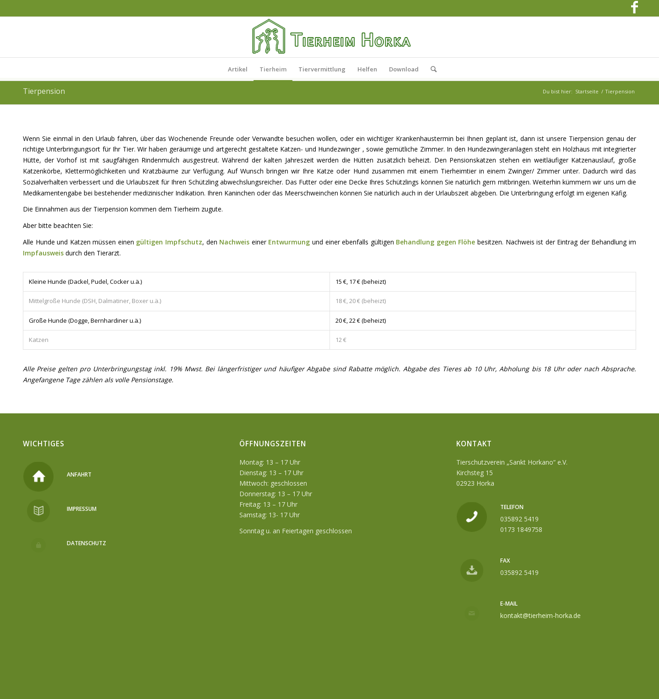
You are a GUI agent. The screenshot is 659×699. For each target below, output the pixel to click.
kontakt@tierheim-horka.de (540, 615)
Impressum (82, 509)
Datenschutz (86, 543)
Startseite (587, 91)
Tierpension (44, 91)
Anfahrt (79, 474)
